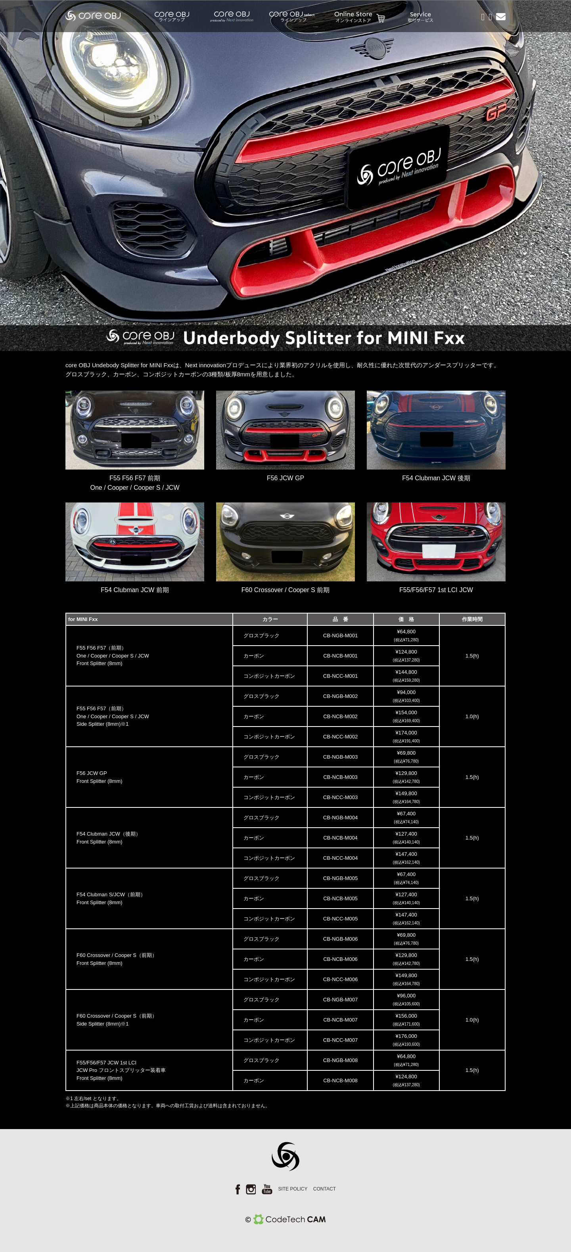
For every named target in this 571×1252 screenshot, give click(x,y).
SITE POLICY (292, 1189)
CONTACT (324, 1189)
